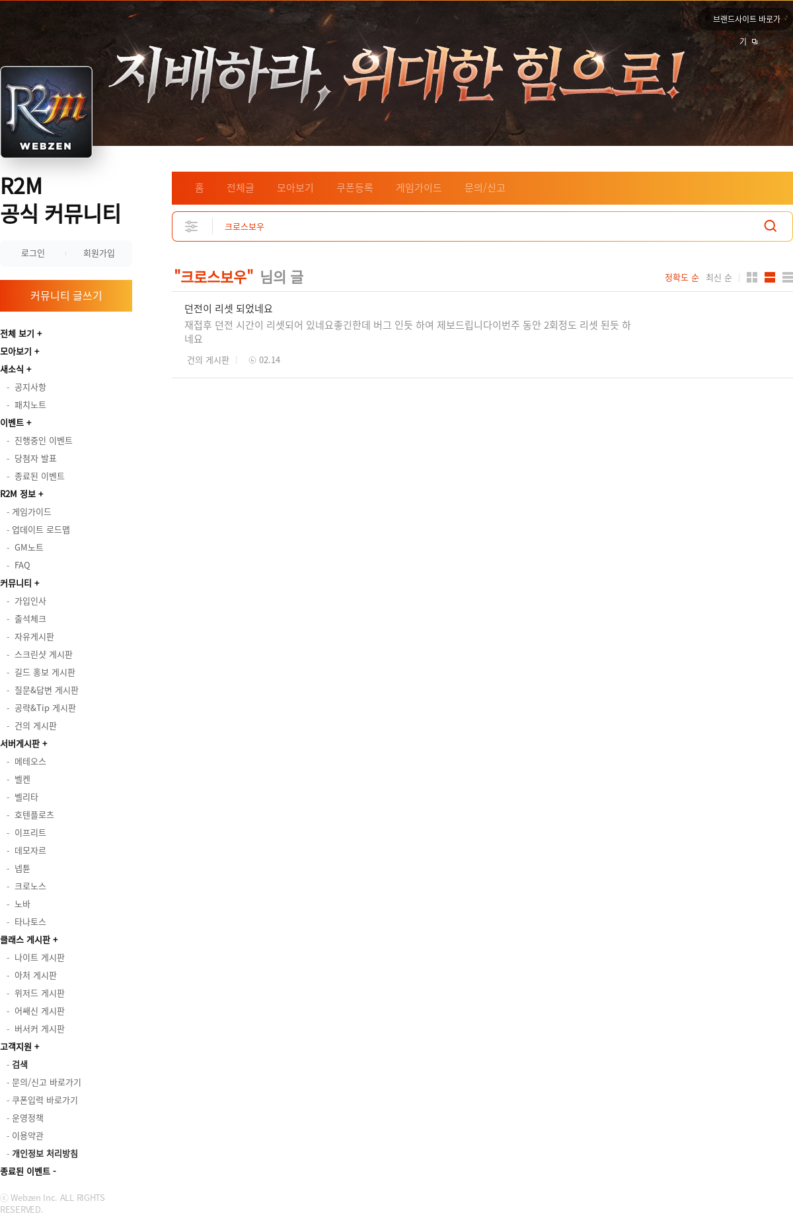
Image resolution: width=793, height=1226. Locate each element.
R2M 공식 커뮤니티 (60, 199)
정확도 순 (682, 277)
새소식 (12, 368)
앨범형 (770, 277)
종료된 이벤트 (25, 1171)
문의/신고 (485, 187)
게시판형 (787, 277)
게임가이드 (419, 187)
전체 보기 (17, 333)
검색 (770, 226)
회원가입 (99, 252)
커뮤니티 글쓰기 (66, 295)
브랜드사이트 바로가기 (746, 21)
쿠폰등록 (354, 187)
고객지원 (16, 1046)
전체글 (240, 187)
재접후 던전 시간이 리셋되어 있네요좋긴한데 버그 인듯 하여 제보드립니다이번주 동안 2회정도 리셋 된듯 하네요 (407, 332)
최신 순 (719, 277)
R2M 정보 (18, 493)
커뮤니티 (16, 582)
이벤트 (12, 422)
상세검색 (192, 226)
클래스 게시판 (25, 939)
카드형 (752, 277)
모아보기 (16, 351)
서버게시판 (20, 743)
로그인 (33, 252)
